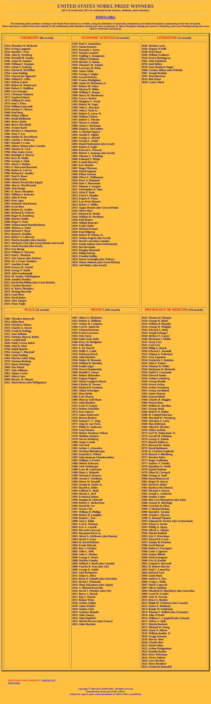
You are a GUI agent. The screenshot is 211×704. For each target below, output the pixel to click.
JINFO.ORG (105, 17)
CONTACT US (48, 680)
